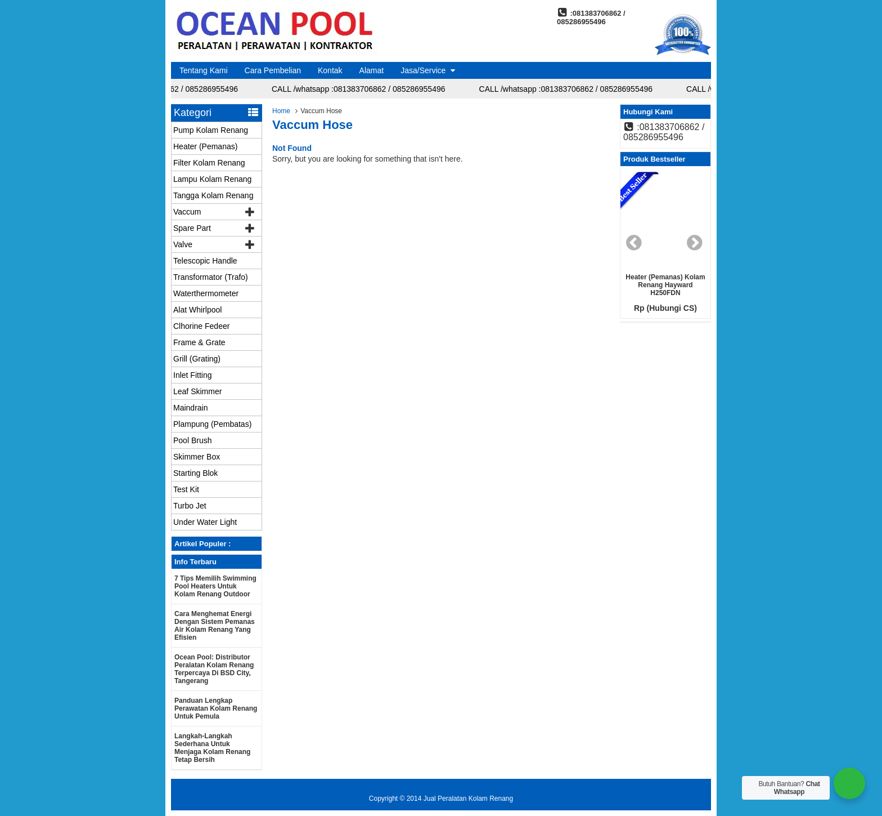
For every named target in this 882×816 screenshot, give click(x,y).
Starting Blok (195, 473)
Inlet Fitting (192, 375)
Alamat (371, 70)
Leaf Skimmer (197, 391)
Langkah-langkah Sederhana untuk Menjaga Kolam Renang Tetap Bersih (212, 748)
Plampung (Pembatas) (212, 424)
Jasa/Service (423, 70)
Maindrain (190, 407)
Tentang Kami (203, 70)
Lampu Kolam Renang (212, 179)
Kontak (330, 70)
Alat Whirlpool (197, 309)
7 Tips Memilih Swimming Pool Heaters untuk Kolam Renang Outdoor (215, 586)
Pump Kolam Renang (210, 130)
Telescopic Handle (205, 260)
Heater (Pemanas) (205, 146)
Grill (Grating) (196, 358)
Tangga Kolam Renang (213, 195)
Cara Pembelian (273, 70)
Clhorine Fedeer (201, 326)
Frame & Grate (199, 342)
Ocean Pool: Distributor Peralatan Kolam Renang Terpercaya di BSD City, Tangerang (214, 669)
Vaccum (187, 211)
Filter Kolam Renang (209, 162)
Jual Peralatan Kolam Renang (468, 798)
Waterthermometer (205, 293)
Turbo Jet (189, 505)
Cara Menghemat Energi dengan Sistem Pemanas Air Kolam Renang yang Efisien (214, 625)
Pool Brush (192, 440)
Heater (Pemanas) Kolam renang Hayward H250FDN (665, 285)
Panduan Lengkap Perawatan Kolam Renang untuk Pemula (215, 708)
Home (281, 111)
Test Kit (186, 489)
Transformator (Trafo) (210, 277)
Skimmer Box (196, 456)
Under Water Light (205, 522)
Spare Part (192, 228)
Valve (182, 244)
